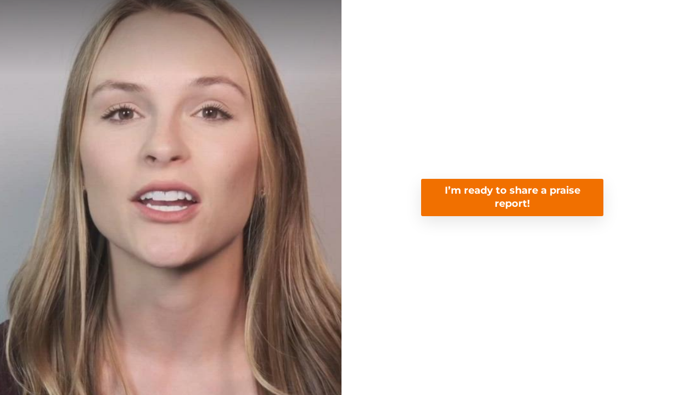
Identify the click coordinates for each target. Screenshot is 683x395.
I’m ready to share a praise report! (512, 197)
